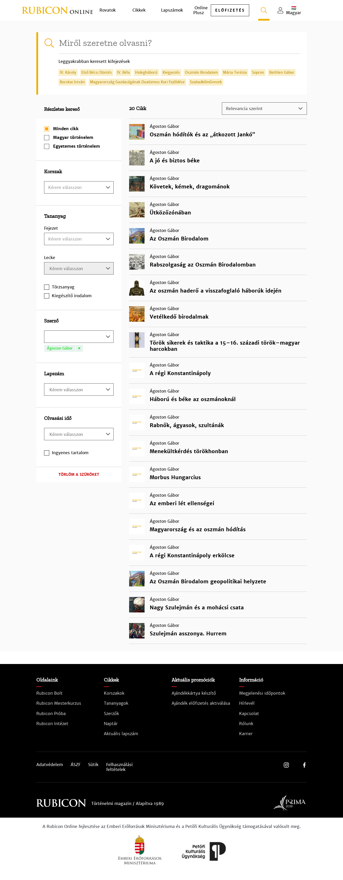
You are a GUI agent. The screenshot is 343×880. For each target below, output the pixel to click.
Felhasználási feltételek (119, 767)
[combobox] (79, 187)
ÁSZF (75, 764)
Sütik (93, 764)
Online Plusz (200, 10)
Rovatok (107, 10)
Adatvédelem (49, 764)
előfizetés (230, 10)
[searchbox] (79, 269)
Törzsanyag (63, 287)
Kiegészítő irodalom (71, 295)
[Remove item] (79, 348)
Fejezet (51, 228)
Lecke (49, 257)
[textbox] (78, 187)
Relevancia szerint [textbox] (244, 108)
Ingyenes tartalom (70, 452)
